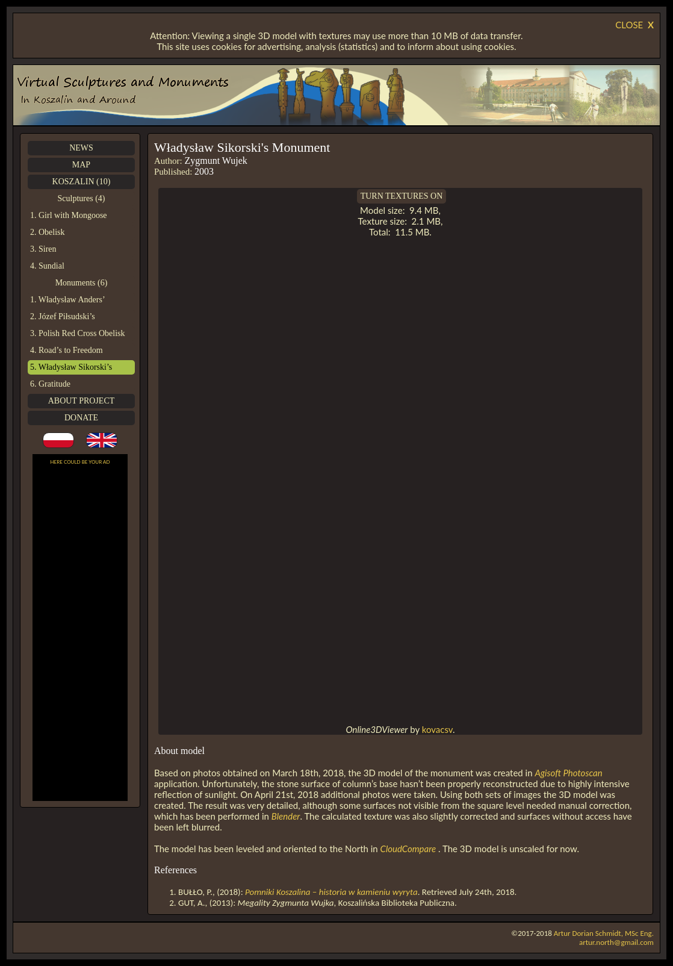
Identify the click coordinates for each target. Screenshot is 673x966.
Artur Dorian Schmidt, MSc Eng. (604, 933)
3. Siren (43, 249)
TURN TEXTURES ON (402, 196)
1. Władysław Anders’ (67, 299)
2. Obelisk (47, 232)
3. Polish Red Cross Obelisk (77, 333)
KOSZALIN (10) (81, 181)
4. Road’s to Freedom (66, 350)
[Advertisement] (80, 634)
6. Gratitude (50, 383)
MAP (81, 164)
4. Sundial (47, 265)
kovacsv (437, 729)
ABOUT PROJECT (81, 400)
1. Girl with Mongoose (68, 215)
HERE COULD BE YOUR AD (80, 462)
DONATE (81, 417)
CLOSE (634, 24)
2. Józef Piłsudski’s (62, 316)
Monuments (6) (81, 282)
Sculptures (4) (81, 198)
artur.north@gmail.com (616, 942)
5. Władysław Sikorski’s (71, 367)
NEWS (81, 147)
